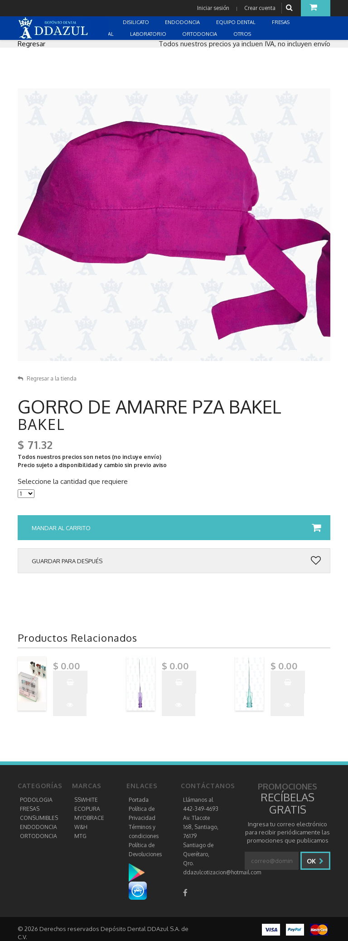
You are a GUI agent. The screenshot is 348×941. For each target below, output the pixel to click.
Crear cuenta (260, 8)
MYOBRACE (89, 817)
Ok (315, 861)
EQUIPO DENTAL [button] (236, 22)
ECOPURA (87, 808)
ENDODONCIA (38, 827)
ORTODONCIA (38, 836)
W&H (80, 827)
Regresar (31, 43)
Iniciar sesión (213, 8)
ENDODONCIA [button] (183, 22)
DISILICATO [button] (136, 22)
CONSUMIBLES (39, 817)
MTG (80, 836)
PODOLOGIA (36, 799)
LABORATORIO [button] (149, 34)
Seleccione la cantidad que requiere (73, 482)
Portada (139, 799)
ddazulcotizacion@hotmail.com (222, 872)
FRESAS (29, 808)
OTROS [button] (242, 34)
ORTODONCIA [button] (200, 34)
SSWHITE (86, 799)
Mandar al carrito (176, 528)
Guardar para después (176, 561)
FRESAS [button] (281, 22)
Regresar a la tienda (47, 378)
